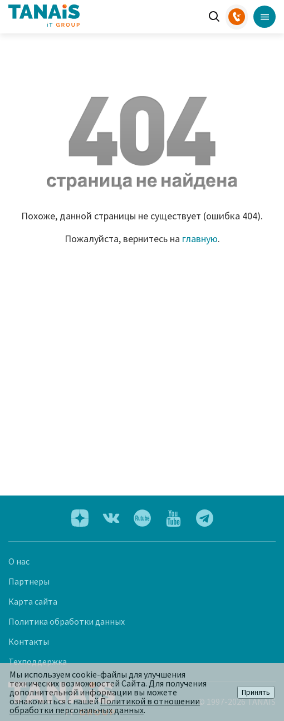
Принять (256, 692)
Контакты (28, 641)
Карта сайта (32, 601)
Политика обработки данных (66, 621)
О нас (19, 561)
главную (200, 238)
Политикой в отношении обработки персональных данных (104, 705)
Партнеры (29, 581)
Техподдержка (37, 661)
